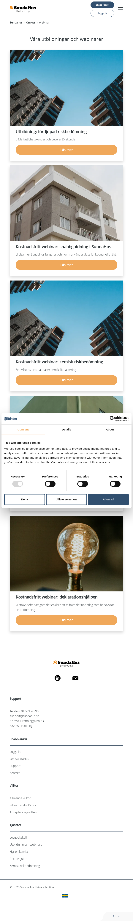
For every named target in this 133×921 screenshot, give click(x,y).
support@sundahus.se (24, 716)
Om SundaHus (19, 759)
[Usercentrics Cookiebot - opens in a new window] (112, 419)
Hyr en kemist (19, 852)
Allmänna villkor (20, 798)
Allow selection (66, 499)
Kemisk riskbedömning (25, 866)
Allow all (108, 499)
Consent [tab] (23, 429)
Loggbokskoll (18, 837)
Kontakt (15, 773)
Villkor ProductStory (23, 805)
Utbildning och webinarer (27, 844)
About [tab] (110, 429)
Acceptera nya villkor (23, 812)
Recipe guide (18, 859)
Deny (24, 499)
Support (15, 766)
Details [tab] (66, 429)
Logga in (102, 13)
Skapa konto (102, 4)
